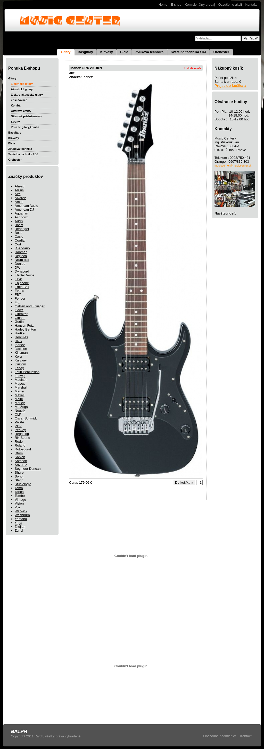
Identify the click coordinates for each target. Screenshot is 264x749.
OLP (18, 414)
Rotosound (23, 449)
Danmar (21, 252)
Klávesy (106, 52)
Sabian (20, 457)
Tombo (20, 496)
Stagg (19, 480)
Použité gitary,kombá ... (26, 127)
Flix (17, 302)
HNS (18, 341)
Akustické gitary (22, 89)
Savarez (21, 465)
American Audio (26, 206)
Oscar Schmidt (26, 418)
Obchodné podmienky (219, 736)
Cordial (20, 240)
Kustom (20, 364)
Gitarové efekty (21, 110)
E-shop (176, 4)
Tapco (19, 492)
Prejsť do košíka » (230, 86)
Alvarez (20, 198)
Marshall (21, 387)
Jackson (21, 349)
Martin (19, 391)
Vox (17, 507)
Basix (19, 225)
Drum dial (22, 260)
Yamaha (21, 519)
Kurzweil (21, 360)
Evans (19, 291)
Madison (21, 380)
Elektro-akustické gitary (27, 94)
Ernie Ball (22, 287)
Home (163, 4)
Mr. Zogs (21, 407)
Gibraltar (21, 314)
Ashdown (21, 217)
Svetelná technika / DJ (188, 52)
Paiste (19, 422)
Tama (19, 488)
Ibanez (20, 345)
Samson (21, 461)
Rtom (19, 453)
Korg (18, 356)
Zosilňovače (19, 100)
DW (17, 267)
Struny (15, 121)
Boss (18, 233)
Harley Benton (25, 329)
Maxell (19, 395)
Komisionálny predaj (200, 4)
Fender (20, 298)
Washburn (22, 515)
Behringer (22, 229)
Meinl (19, 399)
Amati (19, 202)
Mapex (20, 383)
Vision (19, 503)
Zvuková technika (149, 52)
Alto (17, 194)
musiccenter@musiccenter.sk (232, 165)
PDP (18, 426)
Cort (18, 244)
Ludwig (20, 376)
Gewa (19, 310)
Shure (19, 472)
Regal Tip (22, 434)
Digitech (21, 256)
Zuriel (19, 530)
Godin (19, 322)
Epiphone (22, 283)
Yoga (18, 523)
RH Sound (22, 438)
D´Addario (22, 248)
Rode (19, 441)
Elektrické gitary (22, 83)
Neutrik (20, 411)
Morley (20, 403)
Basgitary (85, 52)
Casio (19, 236)
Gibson (20, 318)
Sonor (19, 476)
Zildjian (20, 527)
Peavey (20, 430)
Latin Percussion (27, 372)
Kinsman (21, 353)
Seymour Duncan (27, 469)
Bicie (124, 52)
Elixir (18, 279)
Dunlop (20, 264)
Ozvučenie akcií (230, 4)
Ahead (19, 186)
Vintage (20, 499)
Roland (20, 445)
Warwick (21, 511)
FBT (18, 295)
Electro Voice (24, 275)
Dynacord (22, 271)
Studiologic (23, 484)
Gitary (66, 52)
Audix (19, 221)
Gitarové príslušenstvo (26, 116)
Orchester (221, 52)
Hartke (19, 333)
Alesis (19, 190)
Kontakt (251, 4)
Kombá (15, 105)
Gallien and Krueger (30, 306)
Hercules (21, 337)
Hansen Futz (24, 325)
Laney (19, 368)
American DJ (24, 209)
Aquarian (21, 213)
